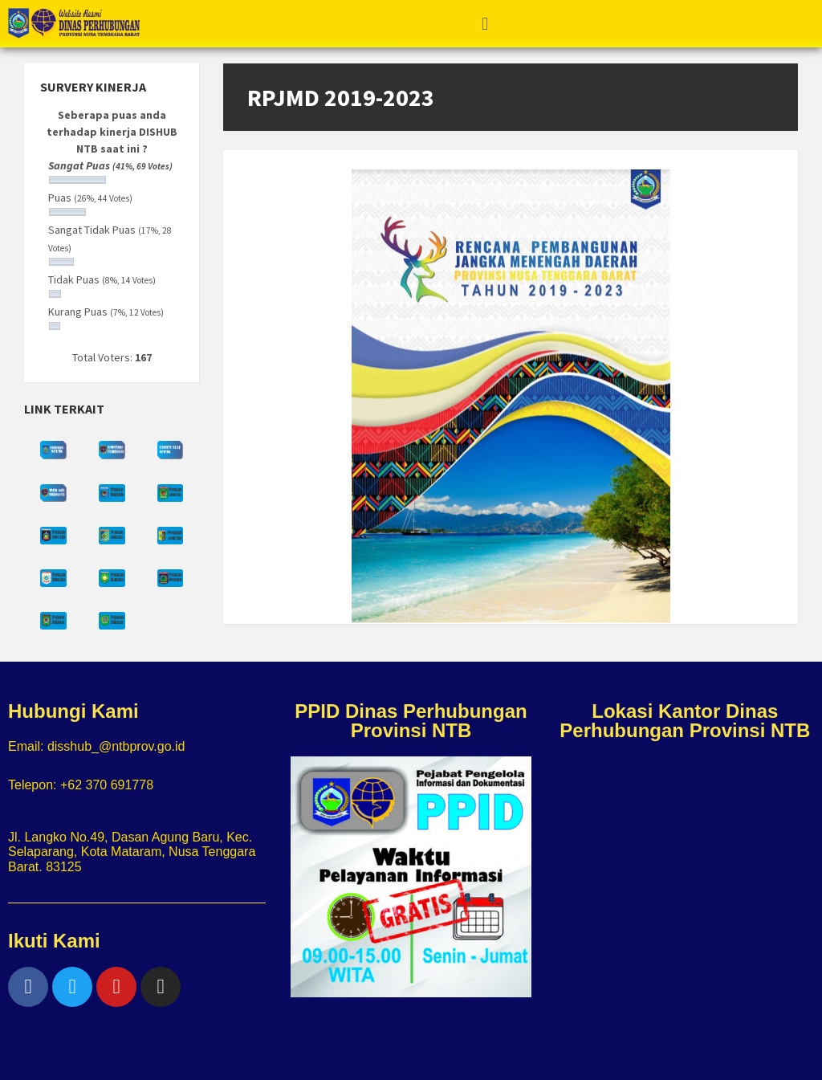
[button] (484, 23)
